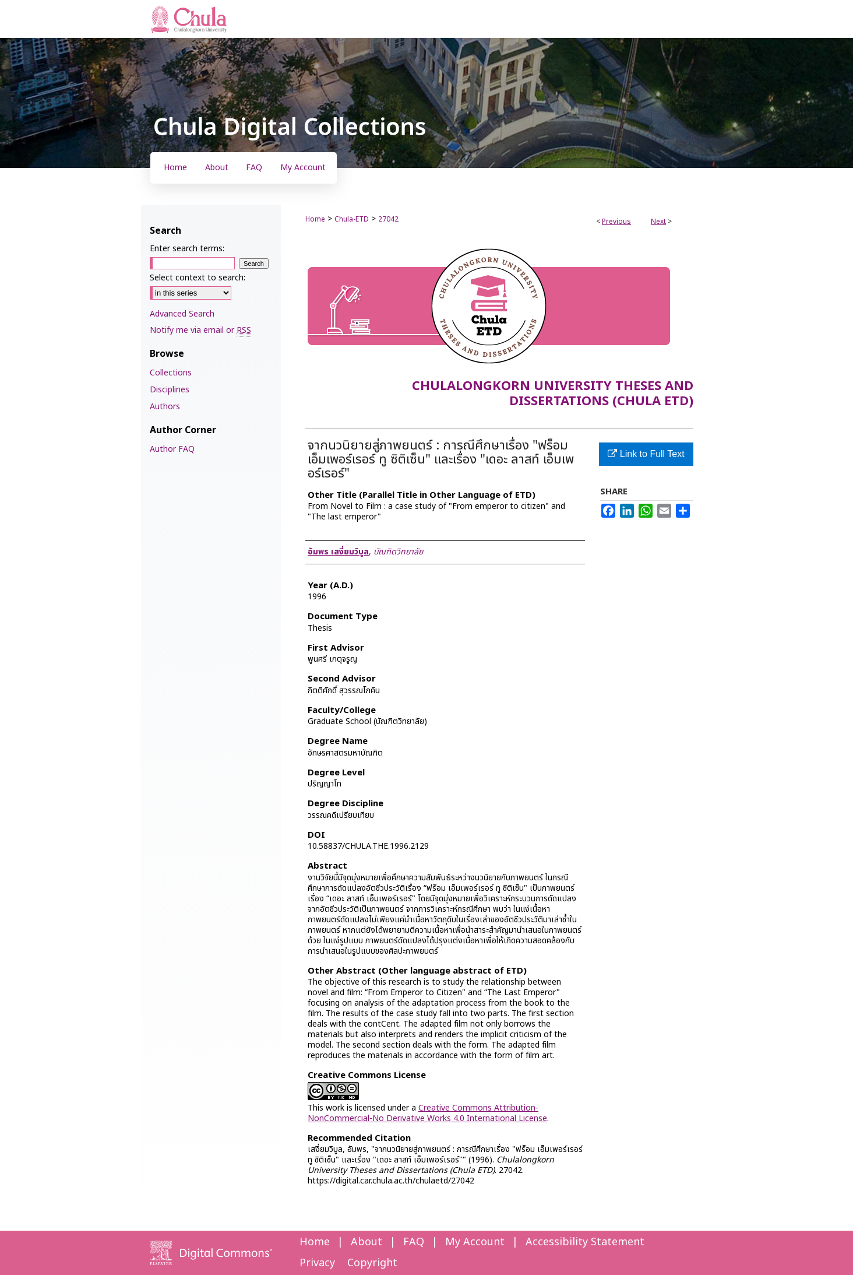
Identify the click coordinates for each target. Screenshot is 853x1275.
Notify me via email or (200, 330)
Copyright (372, 1263)
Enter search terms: (187, 249)
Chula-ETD (351, 219)
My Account (475, 1242)
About (366, 1242)
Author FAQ (172, 449)
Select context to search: (197, 278)
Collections (171, 373)
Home (315, 219)
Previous (616, 221)
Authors (165, 407)
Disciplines (169, 390)
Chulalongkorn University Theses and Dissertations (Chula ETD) (552, 394)
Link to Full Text (646, 454)
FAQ (413, 1242)
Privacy (317, 1263)
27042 (388, 219)
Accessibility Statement (585, 1242)
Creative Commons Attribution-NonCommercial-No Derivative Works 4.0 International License (427, 1113)
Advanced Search (182, 314)
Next (658, 221)
